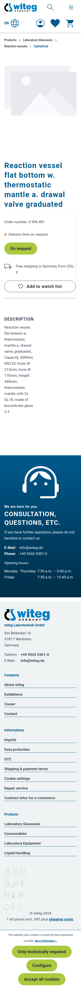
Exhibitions (13, 694)
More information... (46, 940)
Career (9, 704)
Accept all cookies (41, 979)
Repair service (16, 788)
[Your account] (40, 23)
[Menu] (71, 7)
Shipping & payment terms (26, 769)
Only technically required (42, 951)
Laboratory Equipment (22, 843)
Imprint (10, 740)
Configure (41, 965)
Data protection (17, 749)
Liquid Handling (17, 853)
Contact (10, 714)
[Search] (50, 7)
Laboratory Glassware (22, 824)
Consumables (15, 833)
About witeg (14, 685)
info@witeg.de (31, 547)
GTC (7, 759)
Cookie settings (17, 778)
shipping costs (61, 919)
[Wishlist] (55, 23)
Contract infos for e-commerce (29, 798)
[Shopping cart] (70, 23)
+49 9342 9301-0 (33, 553)
